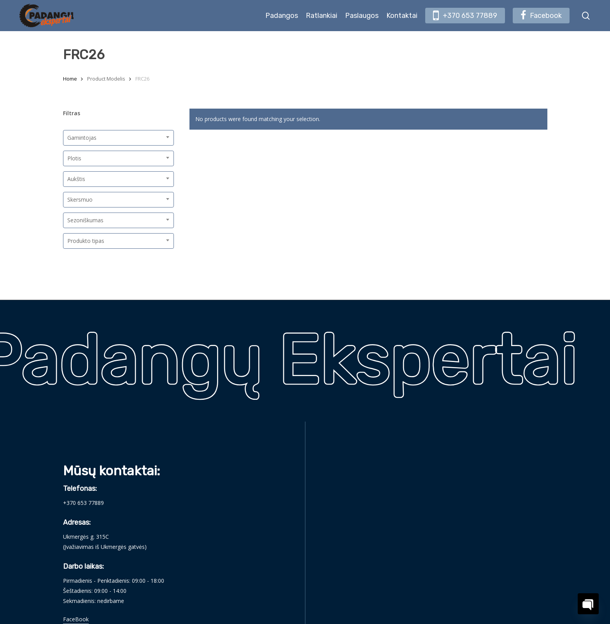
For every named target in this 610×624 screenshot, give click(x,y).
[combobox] (118, 138)
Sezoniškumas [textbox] (85, 220)
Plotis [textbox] (74, 158)
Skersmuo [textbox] (80, 199)
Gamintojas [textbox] (81, 137)
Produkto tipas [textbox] (85, 240)
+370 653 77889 (83, 502)
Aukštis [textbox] (76, 179)
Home (70, 78)
